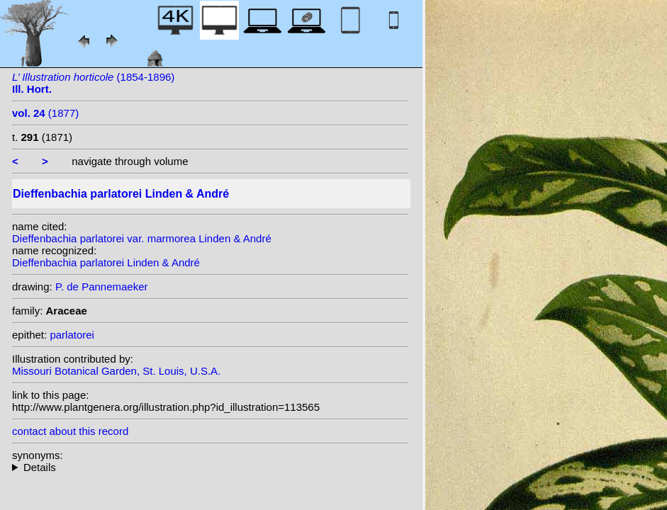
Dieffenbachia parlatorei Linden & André (106, 262)
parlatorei (72, 335)
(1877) (45, 113)
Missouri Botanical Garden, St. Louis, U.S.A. (116, 371)
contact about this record (70, 431)
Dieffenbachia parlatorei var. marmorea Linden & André (141, 238)
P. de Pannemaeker (101, 286)
